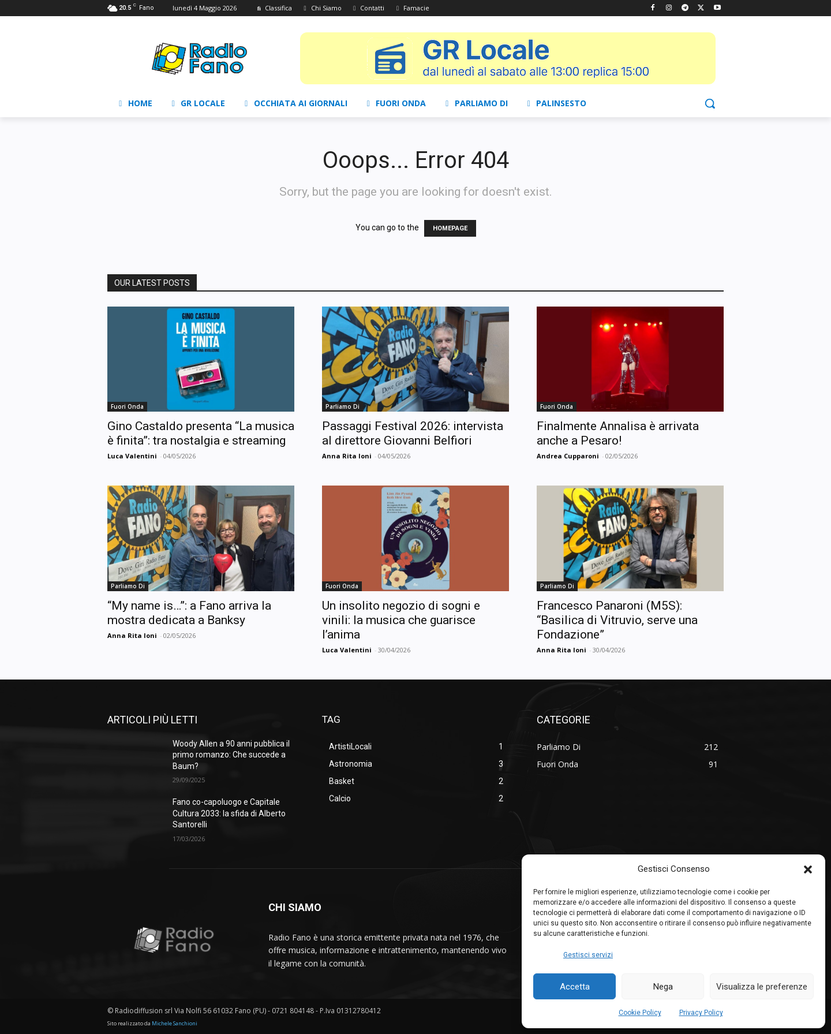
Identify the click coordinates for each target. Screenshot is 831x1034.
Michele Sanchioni (174, 1023)
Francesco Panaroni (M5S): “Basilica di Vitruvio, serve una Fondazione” (617, 620)
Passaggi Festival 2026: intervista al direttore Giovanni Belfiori (412, 433)
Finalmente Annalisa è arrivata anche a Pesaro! (618, 433)
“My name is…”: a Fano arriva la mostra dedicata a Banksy (189, 613)
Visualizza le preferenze (761, 986)
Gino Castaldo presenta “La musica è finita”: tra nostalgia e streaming (200, 433)
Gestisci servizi (588, 955)
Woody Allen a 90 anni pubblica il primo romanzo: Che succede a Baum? (231, 755)
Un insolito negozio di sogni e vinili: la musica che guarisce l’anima (401, 620)
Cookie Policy (640, 1013)
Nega (663, 986)
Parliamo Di (342, 406)
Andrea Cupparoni (568, 455)
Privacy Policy (701, 1013)
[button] (808, 869)
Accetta (575, 986)
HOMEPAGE (450, 228)
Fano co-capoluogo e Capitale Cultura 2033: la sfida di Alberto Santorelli (229, 813)
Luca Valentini (132, 455)
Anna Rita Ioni (347, 455)
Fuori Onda (127, 406)
